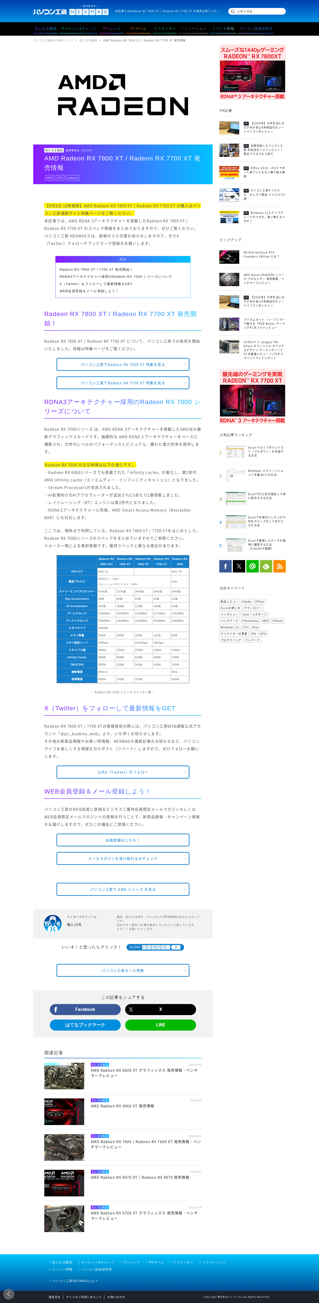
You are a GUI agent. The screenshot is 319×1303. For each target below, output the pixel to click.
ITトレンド (131, 1262)
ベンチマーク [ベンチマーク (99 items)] (229, 621)
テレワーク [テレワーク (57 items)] (252, 640)
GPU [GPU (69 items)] (263, 634)
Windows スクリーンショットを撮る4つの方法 (265, 473)
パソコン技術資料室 (97, 1269)
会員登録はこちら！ (123, 840)
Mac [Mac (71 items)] (256, 627)
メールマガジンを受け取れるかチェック (123, 858)
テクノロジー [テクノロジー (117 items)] (253, 608)
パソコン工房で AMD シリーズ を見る (123, 889)
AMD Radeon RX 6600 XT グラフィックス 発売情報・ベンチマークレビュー (144, 1072)
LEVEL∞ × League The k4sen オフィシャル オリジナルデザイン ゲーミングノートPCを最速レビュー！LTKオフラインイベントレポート (264, 350)
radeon (72, 178)
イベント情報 (62, 1269)
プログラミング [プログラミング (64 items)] (231, 640)
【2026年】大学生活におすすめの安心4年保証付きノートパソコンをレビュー (264, 127)
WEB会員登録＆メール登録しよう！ (89, 291)
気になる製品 (54, 150)
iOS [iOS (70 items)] (253, 634)
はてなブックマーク (85, 1025)
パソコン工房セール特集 (123, 970)
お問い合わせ (116, 1297)
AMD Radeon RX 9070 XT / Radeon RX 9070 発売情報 (140, 1177)
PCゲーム (156, 1262)
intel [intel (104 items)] (245, 614)
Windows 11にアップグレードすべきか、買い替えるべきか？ (264, 217)
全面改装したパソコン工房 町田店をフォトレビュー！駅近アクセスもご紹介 (263, 150)
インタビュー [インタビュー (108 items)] (229, 614)
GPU (60, 178)
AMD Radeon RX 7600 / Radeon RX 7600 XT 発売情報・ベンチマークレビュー (146, 1144)
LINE (160, 1025)
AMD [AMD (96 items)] (265, 621)
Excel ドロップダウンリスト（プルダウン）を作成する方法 (266, 451)
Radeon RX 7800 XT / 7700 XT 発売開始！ (96, 269)
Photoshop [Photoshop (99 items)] (250, 621)
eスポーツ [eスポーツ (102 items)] (260, 614)
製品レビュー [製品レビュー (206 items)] (229, 602)
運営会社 (55, 1297)
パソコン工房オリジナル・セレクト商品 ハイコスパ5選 (264, 194)
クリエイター (183, 1262)
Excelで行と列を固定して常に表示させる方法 (267, 496)
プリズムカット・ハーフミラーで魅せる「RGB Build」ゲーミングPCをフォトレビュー (264, 324)
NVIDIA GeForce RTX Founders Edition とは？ (262, 254)
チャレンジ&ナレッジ (98, 1262)
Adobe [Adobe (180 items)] (246, 602)
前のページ (8, 1294)
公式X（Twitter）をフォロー (123, 772)
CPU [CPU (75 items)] (246, 627)
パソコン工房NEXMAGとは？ (75, 1281)
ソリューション (214, 1262)
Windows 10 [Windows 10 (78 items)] (230, 627)
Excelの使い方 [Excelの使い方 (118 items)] (231, 608)
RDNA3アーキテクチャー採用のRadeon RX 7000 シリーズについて (116, 276)
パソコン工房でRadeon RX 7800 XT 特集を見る (123, 364)
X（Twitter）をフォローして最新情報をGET (96, 284)
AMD (49, 178)
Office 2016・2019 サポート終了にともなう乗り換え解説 (264, 172)
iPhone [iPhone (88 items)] (277, 621)
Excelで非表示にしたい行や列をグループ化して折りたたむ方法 (267, 521)
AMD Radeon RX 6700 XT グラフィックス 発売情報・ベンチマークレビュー (144, 1215)
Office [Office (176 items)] (259, 602)
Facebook (85, 1009)
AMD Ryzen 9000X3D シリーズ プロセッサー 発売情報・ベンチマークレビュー (264, 279)
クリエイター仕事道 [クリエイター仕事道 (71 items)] (234, 634)
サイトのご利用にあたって (84, 1297)
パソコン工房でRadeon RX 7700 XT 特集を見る (123, 382)
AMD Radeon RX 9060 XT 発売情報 (122, 1105)
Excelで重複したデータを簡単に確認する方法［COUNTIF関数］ (267, 545)
